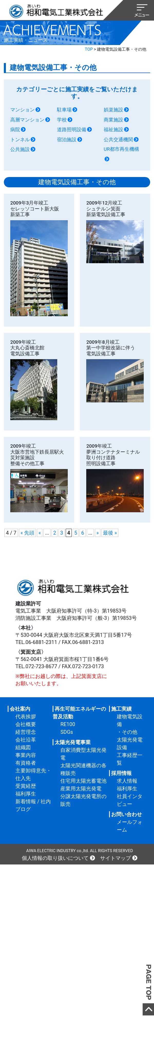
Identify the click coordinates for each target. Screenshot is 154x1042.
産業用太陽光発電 (80, 788)
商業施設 (113, 120)
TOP (89, 49)
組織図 (23, 747)
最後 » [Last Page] (110, 533)
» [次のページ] (98, 533)
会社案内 (20, 709)
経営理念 (25, 732)
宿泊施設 (66, 140)
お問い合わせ (126, 814)
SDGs (66, 732)
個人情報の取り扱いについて (55, 858)
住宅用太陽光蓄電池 (83, 781)
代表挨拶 (25, 716)
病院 (15, 130)
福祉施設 (113, 130)
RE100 (67, 724)
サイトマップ (115, 858)
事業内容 (25, 755)
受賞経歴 (25, 786)
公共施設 (20, 149)
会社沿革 (25, 740)
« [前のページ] (39, 533)
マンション (22, 110)
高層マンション (27, 120)
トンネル (20, 140)
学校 (62, 120)
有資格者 (25, 763)
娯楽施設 (113, 110)
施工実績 (121, 709)
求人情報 (127, 781)
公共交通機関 (118, 140)
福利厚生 (25, 794)
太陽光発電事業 (73, 742)
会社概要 (25, 724)
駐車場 (64, 110)
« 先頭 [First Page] (27, 533)
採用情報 (121, 773)
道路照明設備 (71, 130)
